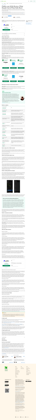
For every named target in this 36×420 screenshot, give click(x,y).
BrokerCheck (21, 402)
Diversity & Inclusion (17, 371)
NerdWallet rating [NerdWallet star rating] (6, 28)
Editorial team (16, 374)
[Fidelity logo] (6, 62)
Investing (5, 3)
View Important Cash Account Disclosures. (20, 404)
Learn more (6, 265)
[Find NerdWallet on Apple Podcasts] (29, 381)
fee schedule (16, 402)
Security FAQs (22, 368)
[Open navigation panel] (0, 1)
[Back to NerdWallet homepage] (2, 3)
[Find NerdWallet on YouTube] (27, 381)
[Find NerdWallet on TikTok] (30, 381)
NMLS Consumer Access (17, 391)
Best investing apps (28, 23)
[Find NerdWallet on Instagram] (28, 381)
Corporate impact (17, 370)
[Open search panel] (28, 1)
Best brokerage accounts (29, 22)
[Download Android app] (7, 385)
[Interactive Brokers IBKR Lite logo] (21, 63)
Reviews (7, 3)
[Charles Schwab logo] (13, 63)
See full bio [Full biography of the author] (11, 362)
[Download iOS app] (6, 381)
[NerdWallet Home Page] (4, 1)
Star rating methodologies (16, 373)
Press (15, 375)
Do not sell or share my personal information (28, 374)
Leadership (16, 368)
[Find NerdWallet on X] (26, 381)
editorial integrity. (7, 347)
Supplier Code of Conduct (28, 369)
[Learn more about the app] (8, 379)
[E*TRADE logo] (21, 76)
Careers (16, 369)
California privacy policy (28, 371)
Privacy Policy (17, 401)
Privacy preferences (28, 372)
